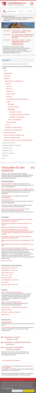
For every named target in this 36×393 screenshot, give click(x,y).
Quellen (25, 19)
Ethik (5, 71)
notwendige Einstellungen (17, 390)
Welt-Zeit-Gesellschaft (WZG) (12, 137)
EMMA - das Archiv (6, 260)
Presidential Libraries (7, 200)
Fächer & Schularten (9, 16)
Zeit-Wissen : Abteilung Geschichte (11, 312)
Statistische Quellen (13, 107)
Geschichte (12, 19)
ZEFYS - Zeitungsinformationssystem (11, 292)
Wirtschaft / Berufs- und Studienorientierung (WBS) (18, 140)
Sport (3, 158)
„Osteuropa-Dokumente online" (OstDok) (12, 209)
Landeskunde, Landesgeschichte (13, 130)
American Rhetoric (6, 327)
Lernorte (7, 125)
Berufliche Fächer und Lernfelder (11, 145)
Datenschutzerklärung (8, 388)
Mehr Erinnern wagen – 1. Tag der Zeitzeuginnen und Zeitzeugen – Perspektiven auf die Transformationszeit (21, 42)
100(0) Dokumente (6, 196)
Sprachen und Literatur (8, 143)
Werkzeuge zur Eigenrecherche (13, 127)
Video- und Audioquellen (14, 119)
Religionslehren (8, 73)
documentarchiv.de (6, 184)
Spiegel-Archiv (5, 314)
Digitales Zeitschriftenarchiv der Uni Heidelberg (14, 227)
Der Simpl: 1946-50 (6, 277)
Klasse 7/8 (9, 89)
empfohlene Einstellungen (29, 390)
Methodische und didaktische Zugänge (17, 99)
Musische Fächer (7, 148)
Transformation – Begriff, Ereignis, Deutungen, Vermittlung (21, 31)
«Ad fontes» (4, 205)
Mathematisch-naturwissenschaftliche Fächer (15, 64)
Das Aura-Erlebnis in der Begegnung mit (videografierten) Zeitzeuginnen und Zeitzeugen (23, 36)
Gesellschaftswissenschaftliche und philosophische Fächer (17, 67)
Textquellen (11, 109)
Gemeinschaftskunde (10, 132)
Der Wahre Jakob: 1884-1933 (9, 284)
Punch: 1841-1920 (6, 275)
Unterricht (19, 19)
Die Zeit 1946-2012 (6, 309)
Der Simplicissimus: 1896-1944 (10, 280)
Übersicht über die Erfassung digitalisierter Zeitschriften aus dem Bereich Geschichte (17, 220)
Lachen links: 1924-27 (7, 272)
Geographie (7, 76)
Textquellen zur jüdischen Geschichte (19, 114)
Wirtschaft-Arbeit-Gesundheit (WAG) (14, 135)
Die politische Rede (6, 322)
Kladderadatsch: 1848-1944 (9, 270)
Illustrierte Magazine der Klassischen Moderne (14, 248)
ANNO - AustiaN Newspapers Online (11, 302)
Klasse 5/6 (9, 86)
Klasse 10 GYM (10, 94)
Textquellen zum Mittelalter (16, 117)
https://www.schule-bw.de (12, 370)
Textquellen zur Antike (15, 112)
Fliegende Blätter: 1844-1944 (9, 268)
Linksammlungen (11, 122)
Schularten (5, 155)
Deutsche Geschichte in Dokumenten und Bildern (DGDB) (17, 189)
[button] (22, 11)
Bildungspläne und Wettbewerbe (14, 81)
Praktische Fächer (7, 150)
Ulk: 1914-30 (4, 282)
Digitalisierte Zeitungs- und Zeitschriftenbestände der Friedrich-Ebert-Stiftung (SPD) (16, 237)
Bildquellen (11, 104)
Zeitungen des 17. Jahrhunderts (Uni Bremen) (14, 307)
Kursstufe (9, 96)
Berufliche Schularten (8, 153)
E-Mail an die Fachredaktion (12, 360)
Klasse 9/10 (9, 91)
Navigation (6, 60)
